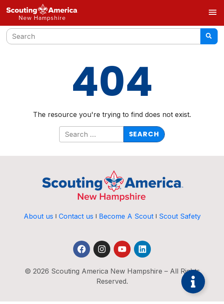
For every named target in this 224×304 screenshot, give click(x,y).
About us (38, 216)
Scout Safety (180, 216)
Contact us (76, 216)
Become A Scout (126, 216)
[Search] (209, 36)
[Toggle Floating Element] (193, 281)
